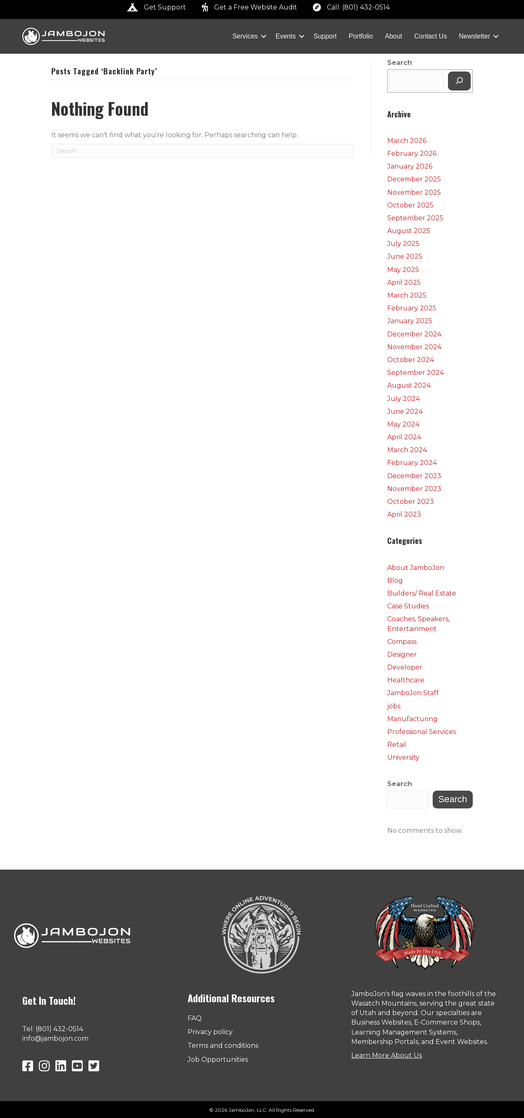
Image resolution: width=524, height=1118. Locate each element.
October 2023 (410, 501)
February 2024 (412, 463)
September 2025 (415, 218)
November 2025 (414, 192)
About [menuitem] (393, 36)
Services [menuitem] (244, 36)
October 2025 (410, 205)
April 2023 (404, 514)
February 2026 (411, 153)
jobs (393, 706)
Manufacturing (412, 719)
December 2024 (414, 334)
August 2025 (408, 231)
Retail (396, 745)
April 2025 (404, 282)
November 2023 (414, 489)
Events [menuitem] (286, 36)
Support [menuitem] (325, 36)
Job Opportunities (218, 1059)
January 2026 (409, 166)
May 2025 (403, 270)
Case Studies (408, 606)
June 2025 (404, 256)
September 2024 (415, 373)
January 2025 (409, 321)
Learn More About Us (386, 1055)
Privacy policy (210, 1032)
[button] (263, 36)
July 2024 (403, 399)
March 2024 (407, 450)
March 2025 (406, 295)
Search (399, 63)
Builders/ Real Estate (421, 593)
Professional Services (421, 732)
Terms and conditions (223, 1045)
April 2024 (404, 437)
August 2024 (409, 385)
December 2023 (414, 476)
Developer (404, 667)
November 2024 (414, 347)
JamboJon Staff (413, 693)
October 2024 (410, 360)
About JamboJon (415, 568)
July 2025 (403, 244)
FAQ (195, 1018)
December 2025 (414, 179)
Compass (402, 642)
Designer (402, 654)
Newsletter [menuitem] (474, 36)
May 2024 (403, 424)
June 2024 (405, 411)
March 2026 (406, 141)
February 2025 (411, 308)
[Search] (202, 151)
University (403, 757)
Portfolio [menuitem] (361, 36)
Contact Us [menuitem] (430, 36)
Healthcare (405, 680)
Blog (395, 580)
